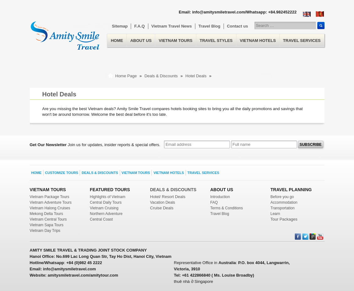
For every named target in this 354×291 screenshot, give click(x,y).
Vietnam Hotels (258, 40)
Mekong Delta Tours (46, 214)
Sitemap (120, 26)
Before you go (282, 197)
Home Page (126, 76)
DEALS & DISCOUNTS (173, 189)
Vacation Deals (162, 202)
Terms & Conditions (226, 208)
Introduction (220, 197)
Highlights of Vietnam (107, 197)
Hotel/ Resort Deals (168, 196)
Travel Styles (216, 40)
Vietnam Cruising (104, 208)
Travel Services (302, 40)
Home (65, 31)
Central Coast (101, 219)
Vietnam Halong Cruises (50, 208)
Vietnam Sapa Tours (47, 225)
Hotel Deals (196, 76)
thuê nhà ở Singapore (193, 281)
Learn (275, 214)
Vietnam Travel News (171, 26)
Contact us (237, 26)
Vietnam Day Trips (45, 230)
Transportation (283, 208)
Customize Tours (61, 173)
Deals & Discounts (162, 76)
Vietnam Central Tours (48, 219)
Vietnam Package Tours (49, 197)
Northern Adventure (106, 214)
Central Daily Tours (106, 202)
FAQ (214, 202)
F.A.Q (139, 26)
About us (140, 40)
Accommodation (284, 202)
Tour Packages (284, 219)
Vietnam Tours (175, 40)
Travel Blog (209, 26)
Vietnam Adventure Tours (51, 202)
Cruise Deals (161, 208)
